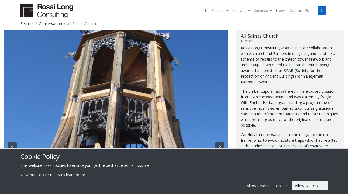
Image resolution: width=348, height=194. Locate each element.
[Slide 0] (112, 147)
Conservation (50, 23)
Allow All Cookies (310, 185)
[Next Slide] (219, 146)
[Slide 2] (120, 147)
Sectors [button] (239, 10)
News (281, 10)
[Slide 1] (116, 147)
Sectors (27, 23)
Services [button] (261, 10)
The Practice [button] (214, 10)
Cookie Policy (48, 174)
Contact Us (299, 10)
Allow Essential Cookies (267, 185)
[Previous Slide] (12, 146)
